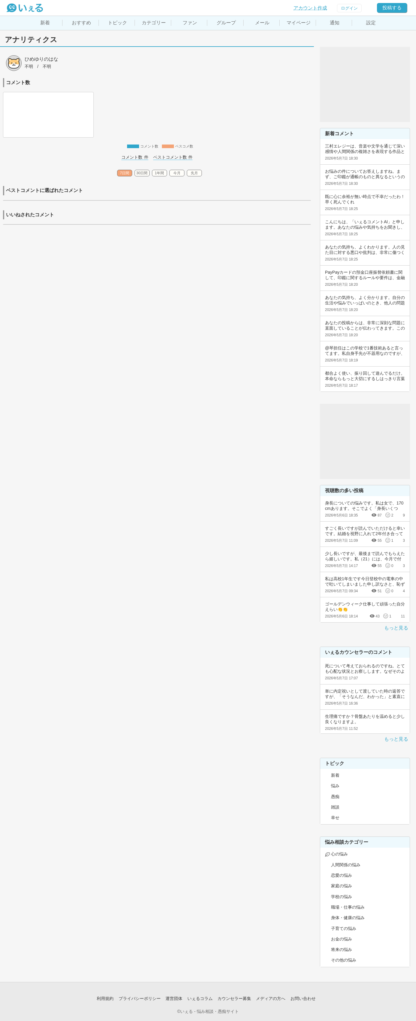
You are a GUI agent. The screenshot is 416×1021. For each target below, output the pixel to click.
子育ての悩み (343, 928)
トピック (117, 22)
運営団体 (173, 998)
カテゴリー (154, 22)
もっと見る (396, 627)
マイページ (299, 22)
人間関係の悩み (345, 864)
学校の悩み (341, 896)
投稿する (392, 7)
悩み (335, 785)
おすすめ (81, 22)
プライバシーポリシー (140, 998)
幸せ (335, 817)
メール (262, 22)
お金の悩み (341, 939)
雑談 (335, 807)
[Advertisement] (365, 84)
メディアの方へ (270, 998)
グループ (226, 22)
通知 (334, 22)
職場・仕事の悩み (348, 907)
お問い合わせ (303, 998)
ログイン (349, 8)
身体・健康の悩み (348, 917)
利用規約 (105, 998)
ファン (190, 22)
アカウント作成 (310, 8)
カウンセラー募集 (234, 998)
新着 (45, 22)
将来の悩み (341, 949)
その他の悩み (343, 960)
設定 (371, 22)
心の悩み (339, 854)
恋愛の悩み (341, 875)
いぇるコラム (200, 998)
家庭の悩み (341, 885)
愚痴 (335, 796)
